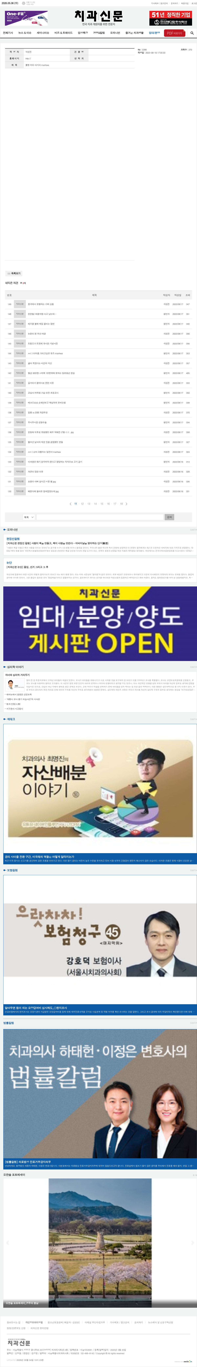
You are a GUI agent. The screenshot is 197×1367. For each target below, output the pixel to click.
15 (101, 503)
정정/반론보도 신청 (16, 1328)
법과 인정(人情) (13, 704)
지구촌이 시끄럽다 (14, 708)
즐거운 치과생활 (134, 33)
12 (82, 503)
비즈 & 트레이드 (63, 33)
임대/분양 (154, 33)
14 (95, 503)
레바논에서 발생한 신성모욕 (19, 694)
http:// (28, 58)
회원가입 (184, 3)
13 (89, 503)
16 (108, 503)
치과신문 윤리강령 (39, 1328)
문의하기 (174, 3)
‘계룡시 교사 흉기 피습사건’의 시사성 (23, 699)
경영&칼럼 (99, 33)
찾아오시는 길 (13, 1322)
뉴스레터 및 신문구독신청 (160, 1322)
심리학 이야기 (15, 667)
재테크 (11, 719)
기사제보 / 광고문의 (159, 3)
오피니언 (115, 33)
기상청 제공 (29, 4)
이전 (70, 504)
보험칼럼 (12, 870)
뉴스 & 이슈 (24, 33)
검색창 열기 (192, 33)
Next (193, 1242)
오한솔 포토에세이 (14, 1175)
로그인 (194, 3)
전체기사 (8, 33)
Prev (7, 1242)
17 (114, 503)
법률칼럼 (8, 1023)
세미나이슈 (43, 33)
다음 (126, 504)
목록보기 (13, 273)
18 (121, 503)
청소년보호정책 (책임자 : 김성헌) (64, 1322)
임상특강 (83, 33)
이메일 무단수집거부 (95, 1322)
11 (75, 503)
